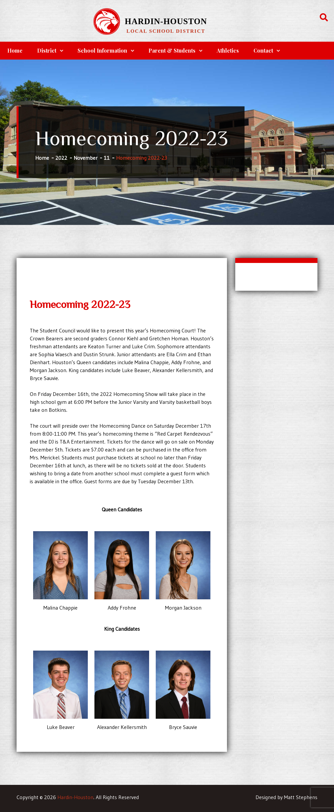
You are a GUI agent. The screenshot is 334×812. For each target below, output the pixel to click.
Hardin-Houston (166, 21)
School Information (102, 50)
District (46, 50)
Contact (263, 50)
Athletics (228, 50)
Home (15, 50)
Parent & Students (171, 50)
